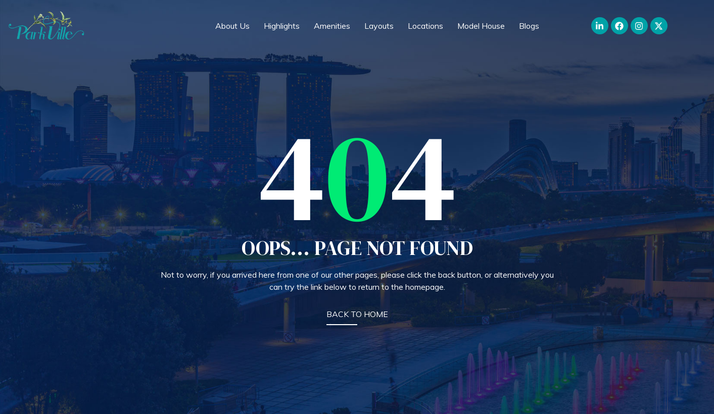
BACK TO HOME (357, 314)
